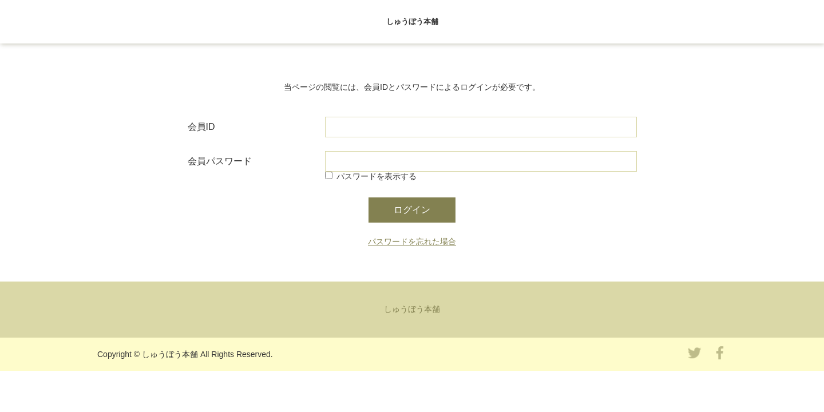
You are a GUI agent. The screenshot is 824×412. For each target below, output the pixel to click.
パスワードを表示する (376, 176)
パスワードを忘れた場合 (412, 241)
